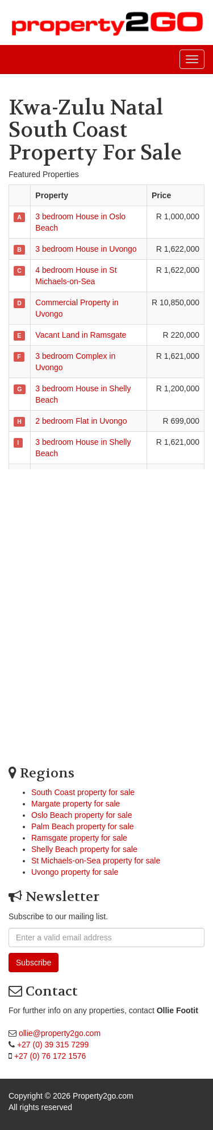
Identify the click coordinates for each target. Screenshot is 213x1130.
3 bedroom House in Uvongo (85, 248)
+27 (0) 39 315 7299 (53, 1044)
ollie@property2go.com (60, 1033)
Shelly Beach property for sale (84, 849)
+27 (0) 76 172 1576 (50, 1056)
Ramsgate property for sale (79, 837)
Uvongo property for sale (74, 872)
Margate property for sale (75, 803)
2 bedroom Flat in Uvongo (81, 420)
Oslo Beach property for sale (81, 815)
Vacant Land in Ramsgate (80, 334)
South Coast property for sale (83, 792)
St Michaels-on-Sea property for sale (95, 860)
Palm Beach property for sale (82, 826)
